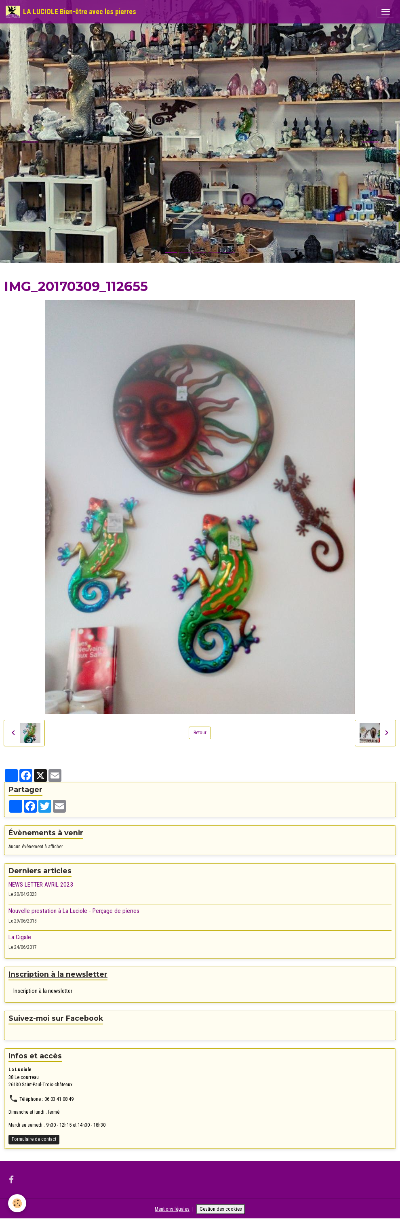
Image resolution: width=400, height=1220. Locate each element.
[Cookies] (17, 1203)
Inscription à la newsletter (42, 991)
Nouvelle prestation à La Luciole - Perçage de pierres (73, 910)
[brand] (71, 12)
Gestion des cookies (221, 1209)
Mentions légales (172, 1209)
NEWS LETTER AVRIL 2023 (40, 884)
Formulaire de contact (34, 1139)
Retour (200, 732)
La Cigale (19, 937)
